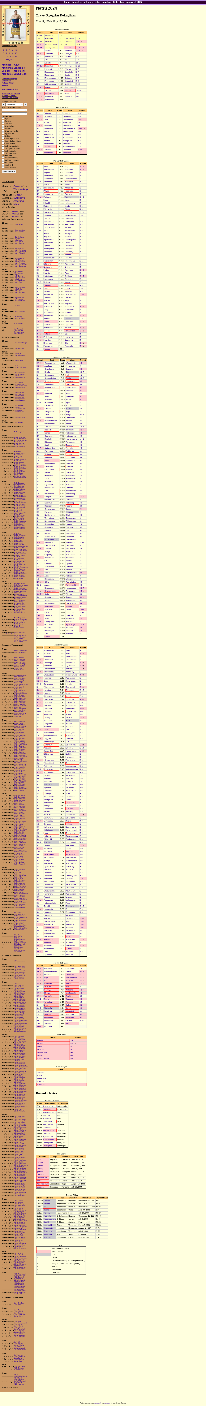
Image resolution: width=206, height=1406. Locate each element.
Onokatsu (48, 147)
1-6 (81, 191)
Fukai (46, 233)
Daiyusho (70, 879)
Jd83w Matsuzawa (20, 1180)
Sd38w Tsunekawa (20, 886)
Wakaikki (69, 952)
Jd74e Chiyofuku (19, 1175)
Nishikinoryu (50, 515)
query (130, 2)
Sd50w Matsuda (19, 833)
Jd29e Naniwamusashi (21, 1258)
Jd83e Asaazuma (19, 961)
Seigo (67, 334)
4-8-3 (39, 45)
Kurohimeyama (50, 303)
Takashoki (48, 306)
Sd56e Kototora (19, 892)
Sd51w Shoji (18, 760)
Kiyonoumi (49, 485)
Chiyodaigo (49, 524)
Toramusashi (49, 684)
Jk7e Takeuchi (18, 1355)
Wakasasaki (49, 1017)
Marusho (69, 405)
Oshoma (15, 216)
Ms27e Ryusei (18, 501)
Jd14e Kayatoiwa (19, 991)
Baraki (68, 720)
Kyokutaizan (71, 894)
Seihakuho (70, 975)
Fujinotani (70, 612)
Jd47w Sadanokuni (20, 1071)
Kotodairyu (48, 276)
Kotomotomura (43, 1058)
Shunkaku (70, 870)
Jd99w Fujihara (19, 1194)
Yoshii (67, 185)
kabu (122, 2)
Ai (45, 757)
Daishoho (67, 116)
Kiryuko (47, 173)
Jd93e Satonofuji (19, 1186)
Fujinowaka (70, 457)
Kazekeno (67, 153)
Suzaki (67, 288)
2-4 (71, 1052)
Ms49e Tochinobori (20, 569)
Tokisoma (48, 399)
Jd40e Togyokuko (19, 1261)
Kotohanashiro (50, 921)
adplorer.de (97, 1403)
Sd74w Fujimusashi (20, 776)
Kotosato (69, 469)
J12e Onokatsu (19, 348)
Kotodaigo (69, 270)
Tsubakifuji (48, 751)
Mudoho (47, 215)
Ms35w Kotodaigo (19, 637)
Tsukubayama (71, 675)
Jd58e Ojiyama (19, 1014)
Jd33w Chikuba (18, 1278)
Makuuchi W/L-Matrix (11, 94)
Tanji (46, 230)
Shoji (68, 515)
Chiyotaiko (70, 699)
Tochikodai (69, 243)
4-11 (80, 150)
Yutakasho (48, 328)
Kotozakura (69, 38)
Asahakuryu (69, 194)
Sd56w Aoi (17, 763)
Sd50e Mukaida (19, 758)
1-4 (71, 1040)
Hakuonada (49, 325)
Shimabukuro (49, 669)
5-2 (81, 167)
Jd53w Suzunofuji (19, 1011)
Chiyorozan (70, 690)
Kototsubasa (71, 478)
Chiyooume (70, 797)
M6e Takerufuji (18, 333)
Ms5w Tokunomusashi (21, 585)
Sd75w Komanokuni (20, 950)
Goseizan (41, 1084)
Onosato (17, 186)
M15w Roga (18, 282)
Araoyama (48, 346)
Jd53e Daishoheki (19, 1223)
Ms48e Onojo (18, 474)
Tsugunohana (71, 860)
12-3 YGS (80, 48)
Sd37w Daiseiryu (19, 884)
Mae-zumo (7, 74)
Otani (68, 372)
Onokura (69, 427)
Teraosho (48, 848)
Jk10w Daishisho (19, 1356)
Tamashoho (68, 137)
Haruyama (48, 194)
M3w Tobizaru (19, 289)
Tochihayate (71, 681)
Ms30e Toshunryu (19, 507)
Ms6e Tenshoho (19, 537)
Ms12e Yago (18, 540)
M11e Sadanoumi (20, 251)
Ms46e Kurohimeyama (21, 567)
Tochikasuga (49, 742)
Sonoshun (48, 879)
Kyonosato (48, 909)
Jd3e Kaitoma (18, 1201)
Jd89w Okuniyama (20, 1243)
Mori (67, 730)
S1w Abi (17, 238)
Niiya (46, 978)
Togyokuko (48, 769)
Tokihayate (49, 93)
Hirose (68, 848)
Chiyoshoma (68, 119)
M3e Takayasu (19, 273)
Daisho (47, 845)
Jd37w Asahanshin (20, 1062)
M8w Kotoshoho (20, 261)
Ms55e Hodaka (19, 572)
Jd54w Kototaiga (19, 1013)
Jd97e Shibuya (18, 1029)
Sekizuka (69, 621)
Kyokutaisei (49, 240)
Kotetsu (47, 334)
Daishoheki (48, 809)
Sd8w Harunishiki (19, 800)
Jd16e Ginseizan (19, 1207)
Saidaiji (69, 561)
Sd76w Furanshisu (20, 903)
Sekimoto (48, 984)
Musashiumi (49, 763)
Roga (67, 93)
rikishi (115, 2)
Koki (68, 375)
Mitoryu (48, 87)
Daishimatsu (71, 745)
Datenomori (70, 912)
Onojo (46, 309)
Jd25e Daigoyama (19, 1053)
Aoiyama (66, 144)
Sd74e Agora (18, 853)
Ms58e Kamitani (19, 578)
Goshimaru (49, 436)
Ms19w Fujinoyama (20, 591)
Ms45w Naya (18, 566)
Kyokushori (70, 775)
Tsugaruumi (70, 509)
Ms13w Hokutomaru (20, 589)
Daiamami (48, 113)
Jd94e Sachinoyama (20, 1108)
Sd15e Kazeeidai (19, 808)
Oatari (68, 800)
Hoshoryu (49, 38)
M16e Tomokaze (20, 318)
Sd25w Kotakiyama (20, 737)
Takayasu (49, 57)
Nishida (69, 421)
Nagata (47, 533)
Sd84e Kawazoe (19, 926)
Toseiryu (68, 258)
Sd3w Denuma (18, 723)
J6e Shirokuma (19, 396)
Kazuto (47, 291)
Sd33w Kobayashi (19, 743)
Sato (46, 491)
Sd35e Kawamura (19, 661)
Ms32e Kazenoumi (20, 465)
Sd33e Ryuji (18, 919)
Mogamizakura (51, 539)
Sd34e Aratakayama (20, 744)
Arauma (68, 328)
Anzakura (70, 714)
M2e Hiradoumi (19, 248)
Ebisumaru (49, 451)
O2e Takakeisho (19, 330)
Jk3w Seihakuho (19, 1303)
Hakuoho (66, 134)
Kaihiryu (47, 836)
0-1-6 (82, 212)
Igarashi (40, 1046)
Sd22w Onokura (19, 916)
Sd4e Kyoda (18, 871)
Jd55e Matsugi (18, 1076)
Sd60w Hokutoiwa (19, 767)
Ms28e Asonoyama (20, 554)
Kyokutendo (49, 854)
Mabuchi (69, 739)
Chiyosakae (49, 137)
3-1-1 (72, 1043)
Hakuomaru (49, 579)
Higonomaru (50, 387)
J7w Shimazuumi (20, 409)
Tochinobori (49, 313)
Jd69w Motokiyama (20, 1089)
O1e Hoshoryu (19, 237)
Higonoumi (69, 325)
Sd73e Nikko (18, 901)
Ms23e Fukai (18, 461)
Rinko (46, 322)
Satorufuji (48, 206)
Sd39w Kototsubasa (20, 693)
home (67, 2)
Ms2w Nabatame (19, 453)
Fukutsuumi (70, 555)
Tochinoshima (71, 657)
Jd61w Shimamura (20, 1230)
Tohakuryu (48, 122)
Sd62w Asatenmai (19, 844)
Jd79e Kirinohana (19, 1097)
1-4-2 (82, 439)
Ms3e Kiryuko (18, 455)
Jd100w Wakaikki (19, 1111)
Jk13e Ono (17, 1346)
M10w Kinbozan (20, 263)
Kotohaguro (70, 433)
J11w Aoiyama (19, 384)
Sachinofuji (70, 687)
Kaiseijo (68, 313)
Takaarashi (70, 600)
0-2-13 (39, 35)
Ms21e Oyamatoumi (20, 551)
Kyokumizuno (71, 439)
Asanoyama (49, 48)
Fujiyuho (47, 739)
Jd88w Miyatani (19, 1026)
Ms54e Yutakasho (19, 522)
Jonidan (6, 71)
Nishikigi (48, 69)
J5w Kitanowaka (20, 373)
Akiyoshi (68, 303)
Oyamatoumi (49, 227)
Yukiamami (48, 827)
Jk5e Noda (17, 1304)
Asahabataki (71, 582)
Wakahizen (49, 558)
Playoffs (10, 59)
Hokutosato (48, 830)
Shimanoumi (49, 144)
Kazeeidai (49, 405)
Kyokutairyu (70, 854)
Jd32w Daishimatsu (20, 999)
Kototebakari (49, 170)
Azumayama (71, 885)
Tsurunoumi (49, 857)
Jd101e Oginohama (20, 1031)
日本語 (138, 2)
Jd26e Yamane (18, 1136)
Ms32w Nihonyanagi (20, 440)
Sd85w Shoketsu (19, 907)
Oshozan (69, 615)
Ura (66, 60)
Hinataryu (70, 396)
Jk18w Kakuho (18, 1382)
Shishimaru (48, 754)
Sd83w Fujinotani (19, 784)
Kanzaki (68, 227)
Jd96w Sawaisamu (20, 1292)
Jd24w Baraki (18, 1051)
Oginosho (48, 430)
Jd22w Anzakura (19, 1050)
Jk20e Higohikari (19, 1384)
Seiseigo (47, 1014)
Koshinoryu (70, 672)
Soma (47, 396)
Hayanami (49, 475)
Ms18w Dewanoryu (20, 459)
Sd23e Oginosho (19, 814)
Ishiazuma (48, 702)
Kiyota (68, 399)
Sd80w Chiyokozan (20, 858)
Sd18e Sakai (18, 877)
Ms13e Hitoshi (18, 543)
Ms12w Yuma (18, 541)
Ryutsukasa (70, 666)
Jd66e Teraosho (19, 977)
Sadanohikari (50, 448)
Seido (68, 609)
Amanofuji (70, 1011)
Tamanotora (49, 882)
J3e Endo (18, 353)
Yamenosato (49, 650)
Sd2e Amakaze (19, 677)
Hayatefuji (70, 536)
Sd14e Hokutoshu (19, 806)
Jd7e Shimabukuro (20, 1122)
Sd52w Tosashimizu (20, 836)
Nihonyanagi (70, 261)
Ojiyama (47, 824)
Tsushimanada (69, 147)
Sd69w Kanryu (18, 849)
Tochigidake (49, 772)
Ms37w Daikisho (19, 638)
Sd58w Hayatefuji (19, 704)
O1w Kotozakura (20, 230)
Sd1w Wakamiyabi (20, 675)
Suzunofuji (70, 809)
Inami (46, 730)
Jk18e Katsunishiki (20, 1349)
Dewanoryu (69, 218)
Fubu (68, 742)
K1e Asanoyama (19, 332)
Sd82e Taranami (19, 859)
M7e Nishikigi (19, 299)
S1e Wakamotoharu (21, 306)
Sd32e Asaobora (19, 883)
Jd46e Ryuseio (18, 1151)
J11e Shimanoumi (20, 367)
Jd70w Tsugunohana (20, 1091)
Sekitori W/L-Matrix (10, 98)
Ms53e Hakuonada (20, 521)
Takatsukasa (49, 733)
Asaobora (48, 457)
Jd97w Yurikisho (19, 978)
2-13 (39, 96)
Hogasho (69, 463)
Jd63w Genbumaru (20, 1083)
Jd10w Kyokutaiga (19, 1124)
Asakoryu (67, 122)
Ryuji (47, 460)
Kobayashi (70, 460)
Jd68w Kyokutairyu (20, 1088)
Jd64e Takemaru (19, 1281)
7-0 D (39, 448)
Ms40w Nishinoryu (20, 512)
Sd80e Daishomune (20, 713)
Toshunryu (48, 255)
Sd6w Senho (18, 936)
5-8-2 (80, 131)
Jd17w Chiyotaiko (19, 1047)
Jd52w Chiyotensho (20, 1160)
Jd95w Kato (17, 1109)
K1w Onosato (19, 225)
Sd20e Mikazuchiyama (21, 684)
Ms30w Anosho (19, 557)
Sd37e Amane (18, 824)
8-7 (77, 69)
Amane (47, 472)
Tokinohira (69, 337)
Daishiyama (49, 927)
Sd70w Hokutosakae (20, 900)
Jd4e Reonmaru (19, 1036)
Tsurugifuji (48, 996)
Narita (46, 999)
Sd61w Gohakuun (19, 665)
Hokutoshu (49, 402)
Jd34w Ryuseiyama (20, 1000)
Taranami (48, 609)
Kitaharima (48, 176)
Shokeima (70, 906)
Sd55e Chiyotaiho (19, 702)
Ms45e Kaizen (18, 624)
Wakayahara (49, 936)
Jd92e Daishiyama (20, 1028)
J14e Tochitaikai (20, 377)
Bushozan (48, 116)
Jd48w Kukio (18, 1154)
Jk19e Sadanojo (19, 1369)
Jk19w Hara (18, 1361)
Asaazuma (18, 201)
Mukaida (48, 512)
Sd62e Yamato (18, 923)
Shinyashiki (49, 412)
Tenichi (47, 906)
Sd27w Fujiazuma (19, 740)
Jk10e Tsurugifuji (19, 1329)
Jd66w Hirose (18, 1231)
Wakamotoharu (51, 45)
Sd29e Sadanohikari (20, 651)
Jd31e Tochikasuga (20, 1213)
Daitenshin (49, 606)
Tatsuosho (49, 381)
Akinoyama (48, 316)
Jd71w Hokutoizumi (20, 1171)
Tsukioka (69, 778)
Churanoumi (70, 87)
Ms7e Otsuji (18, 456)
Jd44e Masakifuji (19, 1070)
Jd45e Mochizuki (19, 1006)
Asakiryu (69, 454)
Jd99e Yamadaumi (20, 1192)
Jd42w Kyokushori (19, 1003)
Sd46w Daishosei (19, 830)
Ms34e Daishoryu (19, 622)
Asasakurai (48, 924)
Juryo (17, 65)
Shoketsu (70, 618)
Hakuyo (47, 860)
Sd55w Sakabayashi (20, 761)
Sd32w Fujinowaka (20, 821)
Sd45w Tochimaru (19, 662)
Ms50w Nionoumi (19, 609)
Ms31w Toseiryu (19, 558)
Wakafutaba (49, 675)
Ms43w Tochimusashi (20, 640)
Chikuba (69, 748)
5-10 (78, 66)
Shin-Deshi (6, 81)
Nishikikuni (70, 815)
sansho (106, 2)
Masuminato (49, 687)
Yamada (40, 1055)
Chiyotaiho (49, 527)
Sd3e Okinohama (19, 869)
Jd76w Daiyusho (19, 1283)
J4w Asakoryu (19, 383)
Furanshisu (70, 591)
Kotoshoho (69, 72)
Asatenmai (70, 548)
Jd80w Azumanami (20, 1239)
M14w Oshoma (19, 243)
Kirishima (68, 42)
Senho (68, 378)
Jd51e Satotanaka (19, 1157)
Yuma (67, 200)
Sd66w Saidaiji (18, 772)
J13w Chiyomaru (20, 417)
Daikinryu (48, 708)
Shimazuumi (68, 131)
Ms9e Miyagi (18, 586)
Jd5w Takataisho (19, 1038)
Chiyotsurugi (71, 711)
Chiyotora (69, 249)
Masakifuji (48, 781)
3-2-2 (39, 585)
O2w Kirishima (18, 323)
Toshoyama (49, 567)
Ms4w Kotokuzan (19, 486)
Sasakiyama (50, 363)
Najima (68, 696)
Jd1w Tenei (17, 1118)
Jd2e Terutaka (18, 1253)
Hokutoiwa (70, 542)
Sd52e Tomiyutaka (20, 835)
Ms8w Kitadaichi (19, 538)
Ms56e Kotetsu (19, 575)
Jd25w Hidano (18, 996)
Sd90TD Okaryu (19, 670)
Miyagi (46, 191)
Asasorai (69, 631)
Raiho (47, 594)
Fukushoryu (70, 702)
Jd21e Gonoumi (19, 1277)
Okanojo (47, 717)
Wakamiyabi (71, 363)
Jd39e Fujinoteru (19, 1219)
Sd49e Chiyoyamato (20, 756)
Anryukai (47, 748)
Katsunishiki (49, 1020)
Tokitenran (49, 454)
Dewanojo (69, 340)
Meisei (67, 63)
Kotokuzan (69, 176)
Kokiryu (47, 806)
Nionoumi (68, 316)
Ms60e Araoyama (19, 528)
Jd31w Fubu (18, 1142)
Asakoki (68, 236)
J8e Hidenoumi (19, 397)
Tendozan (48, 252)
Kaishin (48, 409)
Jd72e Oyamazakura (20, 1172)
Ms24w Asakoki (19, 594)
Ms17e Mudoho (19, 545)
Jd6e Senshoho (19, 1202)
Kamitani (47, 340)
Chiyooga (48, 663)
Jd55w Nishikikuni (19, 972)
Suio (46, 634)
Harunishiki (70, 384)
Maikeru (69, 409)
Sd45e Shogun (18, 941)
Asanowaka (69, 224)
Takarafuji (68, 96)
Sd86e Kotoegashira (20, 928)
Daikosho (69, 990)
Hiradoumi (49, 54)
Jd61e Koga (18, 1228)
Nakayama (70, 1017)
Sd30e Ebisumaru (19, 817)
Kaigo (46, 270)
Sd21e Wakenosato (20, 811)
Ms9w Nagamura (19, 618)
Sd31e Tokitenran (19, 690)
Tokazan (69, 634)
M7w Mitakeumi (19, 258)
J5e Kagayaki (19, 360)
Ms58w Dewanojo (19, 527)
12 (6, 56)
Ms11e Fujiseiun (19, 432)
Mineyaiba (48, 209)
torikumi (87, 2)
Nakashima (41, 1078)
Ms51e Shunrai (19, 519)
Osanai (68, 297)
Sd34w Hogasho (19, 692)
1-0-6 (39, 615)
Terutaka (47, 654)
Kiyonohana (49, 469)
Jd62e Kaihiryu (18, 1082)
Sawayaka (48, 818)
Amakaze (48, 366)
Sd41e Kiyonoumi (19, 695)
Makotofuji (48, 1008)
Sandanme (19, 68)
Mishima (47, 975)
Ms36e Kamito (18, 442)
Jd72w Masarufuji (19, 1174)
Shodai (67, 75)
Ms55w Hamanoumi (20, 573)
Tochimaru (70, 497)
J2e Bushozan (19, 366)
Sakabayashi (71, 527)
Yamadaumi (49, 949)
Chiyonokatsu (50, 378)
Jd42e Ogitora (18, 1147)
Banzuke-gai (20, 74)
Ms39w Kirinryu (19, 603)
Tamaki (68, 1008)
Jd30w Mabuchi (19, 1058)
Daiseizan (69, 173)
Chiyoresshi (71, 539)
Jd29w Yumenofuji (19, 1140)
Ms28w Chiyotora (19, 555)
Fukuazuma (70, 772)
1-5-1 (82, 427)
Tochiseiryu (69, 252)
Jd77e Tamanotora (20, 1177)
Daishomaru (49, 179)
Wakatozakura (72, 784)
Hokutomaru (70, 203)
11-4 (39, 125)
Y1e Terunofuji (18, 329)
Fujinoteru (48, 766)
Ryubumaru (49, 588)
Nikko (47, 582)
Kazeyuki (48, 564)
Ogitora (47, 775)
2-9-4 (39, 87)
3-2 (71, 1058)
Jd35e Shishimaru (19, 1259)
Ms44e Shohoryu (19, 471)
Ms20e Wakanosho (20, 439)
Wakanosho (49, 224)
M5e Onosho (19, 276)
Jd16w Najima (18, 1208)
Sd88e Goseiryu (19, 787)
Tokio (47, 618)
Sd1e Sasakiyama (19, 721)
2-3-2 (39, 230)
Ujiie (67, 987)
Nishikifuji (68, 84)
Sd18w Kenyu (18, 938)
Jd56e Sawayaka (19, 1077)
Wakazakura (50, 500)
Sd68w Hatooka (19, 667)
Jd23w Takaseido (19, 968)
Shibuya (47, 943)
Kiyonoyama (49, 760)
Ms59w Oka (18, 611)
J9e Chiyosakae (20, 399)
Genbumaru (70, 839)
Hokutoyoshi (71, 660)
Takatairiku (70, 930)
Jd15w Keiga (18, 1128)
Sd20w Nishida (19, 809)
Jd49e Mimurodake (20, 1073)
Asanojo (69, 448)
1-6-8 (78, 42)
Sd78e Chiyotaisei (19, 778)
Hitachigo (48, 442)
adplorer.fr (107, 1403)
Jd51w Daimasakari (20, 1010)
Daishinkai (49, 542)
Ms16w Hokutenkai (19, 635)
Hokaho (68, 319)
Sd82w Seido (18, 906)
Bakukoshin (70, 818)
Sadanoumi (49, 81)
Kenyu (68, 415)
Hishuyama (48, 885)
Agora (47, 585)
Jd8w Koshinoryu (19, 1204)
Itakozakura (70, 969)
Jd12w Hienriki (18, 1255)
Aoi (67, 530)
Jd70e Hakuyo (18, 1017)
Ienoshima (70, 845)
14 (13, 56)
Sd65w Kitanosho (19, 770)
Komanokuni (71, 588)
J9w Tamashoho (20, 374)
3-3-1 (39, 182)
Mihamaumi (70, 708)
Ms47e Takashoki (19, 605)
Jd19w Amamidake (20, 1256)
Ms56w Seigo (18, 524)
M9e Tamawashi (20, 277)
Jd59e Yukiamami (19, 1080)
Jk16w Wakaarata (19, 1335)
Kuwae (47, 433)
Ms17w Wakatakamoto (21, 546)
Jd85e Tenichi (18, 1102)
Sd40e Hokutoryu (19, 826)
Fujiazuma (70, 442)
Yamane (47, 727)
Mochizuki (48, 784)
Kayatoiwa (48, 690)
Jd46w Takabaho (19, 1222)
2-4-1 (39, 316)
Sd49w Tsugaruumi (20, 942)
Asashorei (48, 714)
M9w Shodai (18, 279)
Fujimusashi (71, 585)
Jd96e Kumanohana (20, 1291)
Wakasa (47, 870)
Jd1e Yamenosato (19, 1116)
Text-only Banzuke (10, 89)
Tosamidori (69, 246)
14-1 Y (81, 128)
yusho (96, 2)
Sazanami (69, 279)
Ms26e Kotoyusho (19, 464)
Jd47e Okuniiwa (19, 1262)
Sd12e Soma (18, 872)
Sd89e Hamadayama (20, 788)
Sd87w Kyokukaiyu (20, 652)
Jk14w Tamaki (18, 1333)
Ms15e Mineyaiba (19, 492)
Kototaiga (70, 812)
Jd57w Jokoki (18, 1079)
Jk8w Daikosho (19, 1313)
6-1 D (82, 975)
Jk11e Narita (18, 1358)
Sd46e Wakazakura (20, 699)
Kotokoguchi (71, 993)
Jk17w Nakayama (19, 1336)
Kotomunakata (50, 903)
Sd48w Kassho (19, 890)
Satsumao (48, 969)
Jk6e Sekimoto (18, 1326)
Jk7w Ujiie (17, 1342)
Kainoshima (69, 309)
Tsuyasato (41, 1072)
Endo (46, 119)
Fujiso (47, 612)
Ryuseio (47, 787)
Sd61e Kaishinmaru (20, 842)
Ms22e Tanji (17, 592)
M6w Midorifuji (19, 297)
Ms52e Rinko (18, 625)
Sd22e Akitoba (18, 812)
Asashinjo (69, 346)
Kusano (47, 349)
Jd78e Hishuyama (19, 1096)
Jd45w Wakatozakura (20, 1220)
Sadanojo (48, 1023)
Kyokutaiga (70, 678)
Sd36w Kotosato (19, 823)
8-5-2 (80, 125)
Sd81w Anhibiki (19, 782)
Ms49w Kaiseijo (19, 518)
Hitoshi (47, 203)
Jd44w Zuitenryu (19, 1005)
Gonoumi (47, 711)
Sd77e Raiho (18, 951)
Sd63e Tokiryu (18, 846)
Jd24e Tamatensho (20, 1134)
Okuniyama (70, 918)
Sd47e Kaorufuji (19, 832)
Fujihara (69, 949)
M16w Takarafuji (20, 253)
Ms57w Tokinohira (19, 525)
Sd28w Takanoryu (19, 741)
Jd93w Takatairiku (19, 1188)
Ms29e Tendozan (19, 504)
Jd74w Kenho (18, 1234)
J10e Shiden (19, 376)
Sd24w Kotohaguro (20, 686)
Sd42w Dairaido (19, 752)
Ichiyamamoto (50, 84)
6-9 (77, 54)
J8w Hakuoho (19, 410)
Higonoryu (48, 915)
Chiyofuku (48, 873)
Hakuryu (47, 990)
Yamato (48, 548)
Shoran (47, 573)
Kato (68, 936)
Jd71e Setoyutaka (19, 1233)
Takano (69, 597)
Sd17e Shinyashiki (20, 875)
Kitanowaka (68, 125)
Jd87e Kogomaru (19, 1183)
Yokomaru (70, 485)
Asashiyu (68, 291)
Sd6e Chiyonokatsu (20, 798)
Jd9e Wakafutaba (19, 1205)
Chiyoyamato (50, 509)
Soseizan (48, 1011)
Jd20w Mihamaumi (20, 1048)
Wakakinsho (49, 488)
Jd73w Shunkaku (19, 1019)
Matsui (46, 288)
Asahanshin (70, 760)
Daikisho (68, 276)
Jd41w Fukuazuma (20, 1068)
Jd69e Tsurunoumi (20, 1169)
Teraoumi (70, 628)
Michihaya (48, 851)
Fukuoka (69, 1002)
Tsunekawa (70, 475)
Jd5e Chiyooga (19, 985)
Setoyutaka (48, 863)
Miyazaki (40, 1049)
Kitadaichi (69, 188)
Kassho (69, 506)
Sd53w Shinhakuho (20, 839)
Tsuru (47, 570)
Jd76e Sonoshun (19, 1237)
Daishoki (48, 439)
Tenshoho (48, 182)
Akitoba (48, 427)
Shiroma (47, 264)
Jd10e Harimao (19, 988)
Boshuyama (70, 733)
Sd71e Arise (17, 948)
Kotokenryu (48, 212)
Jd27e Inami (18, 969)
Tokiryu (47, 551)
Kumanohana (49, 939)
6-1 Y (39, 981)
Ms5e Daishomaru (19, 535)
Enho (46, 952)
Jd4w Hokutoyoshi (19, 1121)
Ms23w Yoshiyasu (19, 498)
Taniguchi (48, 600)
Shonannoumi (50, 78)
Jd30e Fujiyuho (19, 997)
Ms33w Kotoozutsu (20, 560)
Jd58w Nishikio (19, 1162)
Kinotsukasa (71, 387)
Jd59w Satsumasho (20, 1163)
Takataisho (70, 663)
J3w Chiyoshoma (20, 355)
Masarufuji (70, 866)
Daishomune (50, 603)
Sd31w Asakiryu (19, 820)
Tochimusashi (70, 294)
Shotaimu (70, 727)
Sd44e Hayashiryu (20, 920)
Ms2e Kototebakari (20, 583)
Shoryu (47, 993)
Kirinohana (48, 888)
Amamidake (70, 705)
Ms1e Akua (17, 534)
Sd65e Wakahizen (19, 898)
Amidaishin (48, 1002)
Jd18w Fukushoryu (20, 1130)
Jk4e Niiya (17, 1321)
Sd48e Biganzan (19, 889)
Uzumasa (69, 999)
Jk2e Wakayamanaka (20, 1376)
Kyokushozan (50, 591)
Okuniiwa (48, 790)
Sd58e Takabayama (20, 766)
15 (16, 56)
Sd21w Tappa (18, 878)
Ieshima (48, 478)
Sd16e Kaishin (18, 683)
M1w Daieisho (19, 231)
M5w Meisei (18, 240)
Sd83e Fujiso (18, 668)
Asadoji (47, 897)
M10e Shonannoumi (21, 250)
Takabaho (70, 787)
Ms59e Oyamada (19, 445)
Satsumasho (71, 827)
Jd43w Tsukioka (19, 1150)
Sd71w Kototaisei (19, 850)
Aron (68, 393)
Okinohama (49, 369)
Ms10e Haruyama (19, 588)
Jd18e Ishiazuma (19, 993)
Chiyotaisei (49, 597)
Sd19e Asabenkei (19, 939)
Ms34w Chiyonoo (19, 509)
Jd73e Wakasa (18, 1092)
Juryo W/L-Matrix (9, 96)
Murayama (70, 366)
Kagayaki (48, 125)
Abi (66, 45)
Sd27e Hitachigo (19, 738)
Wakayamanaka (50, 972)
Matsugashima (72, 769)
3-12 (39, 99)
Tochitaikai (48, 153)
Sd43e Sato (17, 827)
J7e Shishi (18, 407)
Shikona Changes (9, 79)
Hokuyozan (48, 800)
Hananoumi (49, 221)
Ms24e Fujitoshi (19, 462)
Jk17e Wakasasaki (20, 1381)
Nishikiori (69, 927)
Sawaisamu (70, 939)
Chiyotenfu (70, 418)
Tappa (68, 424)
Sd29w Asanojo (19, 881)
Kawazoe (48, 615)
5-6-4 (80, 134)
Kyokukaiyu (19, 198)
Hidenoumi (48, 134)
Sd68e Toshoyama (20, 708)
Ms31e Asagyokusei (20, 621)
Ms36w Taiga (18, 599)
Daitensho (70, 763)
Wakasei (47, 918)
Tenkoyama (70, 946)
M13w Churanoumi (20, 266)
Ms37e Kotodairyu (19, 600)
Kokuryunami (71, 830)
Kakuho (69, 1020)
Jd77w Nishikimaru (20, 1094)
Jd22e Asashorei (19, 1133)
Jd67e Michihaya (19, 1265)
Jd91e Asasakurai (19, 1245)
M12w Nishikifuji (20, 300)
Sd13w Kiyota (18, 681)
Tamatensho (49, 720)
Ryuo (68, 402)
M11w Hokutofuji (20, 280)
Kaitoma (47, 657)
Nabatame (69, 170)
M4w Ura (17, 274)
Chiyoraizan (49, 375)
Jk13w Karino (18, 1316)
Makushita (7, 68)
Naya (67, 300)
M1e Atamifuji (19, 271)
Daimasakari (71, 803)
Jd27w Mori (17, 1137)
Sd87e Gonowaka (19, 862)
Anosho (68, 255)
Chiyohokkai (49, 672)
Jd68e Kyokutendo (20, 1168)
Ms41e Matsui (18, 513)
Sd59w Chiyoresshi (20, 895)
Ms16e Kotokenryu (20, 495)
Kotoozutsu (69, 264)
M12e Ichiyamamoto (21, 264)
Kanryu (69, 570)
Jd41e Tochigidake (20, 971)
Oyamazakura (49, 866)
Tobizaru (68, 57)
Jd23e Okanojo (19, 1211)
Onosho (48, 63)
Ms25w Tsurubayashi (20, 596)
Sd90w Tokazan (19, 790)
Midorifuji (68, 66)
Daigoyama (48, 723)
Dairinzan (70, 451)
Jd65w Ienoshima (19, 975)
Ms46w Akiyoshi (19, 516)
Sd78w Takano (18, 856)
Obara (67, 209)
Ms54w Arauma (19, 627)
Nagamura (69, 191)
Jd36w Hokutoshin (20, 1145)
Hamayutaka (70, 230)
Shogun (48, 497)
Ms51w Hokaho (18, 641)
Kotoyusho (48, 243)
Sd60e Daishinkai (19, 944)
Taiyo (68, 412)
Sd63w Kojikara (19, 769)
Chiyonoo (68, 267)
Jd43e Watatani (19, 1148)
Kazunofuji (70, 921)
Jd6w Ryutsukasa (19, 987)
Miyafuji (40, 1043)
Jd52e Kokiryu (18, 1159)
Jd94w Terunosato (19, 1189)
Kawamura (49, 466)
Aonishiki (47, 285)
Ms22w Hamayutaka (20, 619)
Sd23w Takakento (19, 659)
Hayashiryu (49, 494)
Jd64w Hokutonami (20, 1085)
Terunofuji (49, 35)
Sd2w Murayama (19, 795)
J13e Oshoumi (19, 412)
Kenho (68, 873)
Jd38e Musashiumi (20, 1064)
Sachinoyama (49, 933)
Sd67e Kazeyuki (19, 847)
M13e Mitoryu (19, 316)
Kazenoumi (48, 261)
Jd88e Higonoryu (19, 1185)
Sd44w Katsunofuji (20, 753)
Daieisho (68, 51)
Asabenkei (49, 418)
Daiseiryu (70, 472)
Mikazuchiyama (51, 421)
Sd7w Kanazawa (19, 725)
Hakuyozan (67, 141)
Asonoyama (49, 249)
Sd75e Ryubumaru (20, 855)
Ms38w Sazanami (19, 561)
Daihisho (48, 393)
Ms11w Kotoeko (11, 634)
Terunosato (70, 933)
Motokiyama (71, 857)
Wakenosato (50, 424)
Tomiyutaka (49, 518)
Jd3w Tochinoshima (20, 1119)
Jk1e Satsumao (18, 1375)
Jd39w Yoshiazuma (20, 1065)
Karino (68, 1005)
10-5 (39, 38)
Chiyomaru (67, 150)
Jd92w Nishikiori (19, 1289)
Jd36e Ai (16, 1061)
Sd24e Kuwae (18, 815)
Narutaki (47, 218)
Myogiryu (67, 113)
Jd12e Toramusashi (20, 1274)
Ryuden (48, 90)
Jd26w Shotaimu (19, 1054)
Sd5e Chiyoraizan (19, 797)
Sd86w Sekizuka (19, 785)
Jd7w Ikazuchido (19, 966)
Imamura (69, 981)
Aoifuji (39, 1075)
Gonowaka (49, 624)
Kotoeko (68, 197)
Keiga (68, 693)
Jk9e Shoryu (18, 1327)
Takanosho (49, 72)
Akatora (69, 594)
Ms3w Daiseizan (19, 483)
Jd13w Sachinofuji (19, 1042)
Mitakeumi (69, 69)
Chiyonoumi (49, 188)
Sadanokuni (70, 790)
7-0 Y (39, 197)
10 (16, 53)
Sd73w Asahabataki (20, 775)
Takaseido (70, 717)
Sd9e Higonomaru (19, 678)
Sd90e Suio (17, 716)
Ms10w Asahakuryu (20, 489)
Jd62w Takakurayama (21, 1165)
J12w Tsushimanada (21, 386)
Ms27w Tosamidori (20, 503)
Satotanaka (48, 803)
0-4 (71, 1055)
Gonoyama (69, 54)
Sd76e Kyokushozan (20, 925)
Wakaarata (70, 1014)
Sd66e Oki (17, 707)
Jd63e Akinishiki (19, 1166)
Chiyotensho (71, 806)
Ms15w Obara (18, 493)
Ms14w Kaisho (18, 490)
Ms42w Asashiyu (19, 515)
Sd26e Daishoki (19, 687)
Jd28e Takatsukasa (20, 1139)
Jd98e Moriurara (19, 1246)
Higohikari (48, 1026)
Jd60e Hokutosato (19, 1280)
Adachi (68, 903)
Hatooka (69, 567)
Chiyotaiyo (49, 555)
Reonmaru (48, 660)
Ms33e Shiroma (19, 467)
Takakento (70, 430)
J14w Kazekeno (20, 387)
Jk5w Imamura (18, 1324)
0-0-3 (82, 197)
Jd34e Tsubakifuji (19, 1216)
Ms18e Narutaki (19, 548)
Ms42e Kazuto (18, 470)
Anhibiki (69, 606)
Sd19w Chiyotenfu (19, 735)
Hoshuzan (69, 322)
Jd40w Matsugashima (21, 1067)
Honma (47, 693)
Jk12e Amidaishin (19, 1332)
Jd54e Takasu (18, 1074)
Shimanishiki (71, 579)
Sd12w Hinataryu (19, 680)
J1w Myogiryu (19, 422)
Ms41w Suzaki (18, 563)
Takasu (47, 812)
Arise (47, 576)
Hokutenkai (69, 212)
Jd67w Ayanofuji (19, 1086)
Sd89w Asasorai (19, 929)
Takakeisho (49, 42)
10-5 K (79, 90)
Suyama (69, 466)
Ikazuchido (70, 669)
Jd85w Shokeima (19, 1284)
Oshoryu (47, 282)
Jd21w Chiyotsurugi (20, 1210)
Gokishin (69, 754)
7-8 (38, 51)
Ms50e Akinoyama (20, 608)
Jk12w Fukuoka (19, 1345)
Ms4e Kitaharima (19, 484)
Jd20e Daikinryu (19, 1131)
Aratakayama (50, 463)
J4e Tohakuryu (19, 394)
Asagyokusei (49, 258)
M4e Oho (17, 290)
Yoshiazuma (71, 766)
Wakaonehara (49, 891)
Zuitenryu (70, 781)
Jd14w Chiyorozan (19, 1275)
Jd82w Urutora (18, 1240)
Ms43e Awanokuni (19, 564)
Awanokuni (48, 294)
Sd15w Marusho (19, 732)
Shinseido (70, 888)
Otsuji (46, 185)
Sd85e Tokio (18, 861)
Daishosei (70, 500)
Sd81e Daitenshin (19, 904)
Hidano (69, 723)
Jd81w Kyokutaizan (20, 1179)
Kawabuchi (70, 533)
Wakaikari (69, 182)
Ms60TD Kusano (19, 446)
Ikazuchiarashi (71, 978)
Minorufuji (70, 924)
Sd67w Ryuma (18, 773)
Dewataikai (48, 821)
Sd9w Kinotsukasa (20, 726)
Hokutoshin (70, 757)
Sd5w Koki (17, 913)
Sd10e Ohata (18, 801)
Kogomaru (48, 912)
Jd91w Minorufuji (19, 1287)
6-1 (38, 206)
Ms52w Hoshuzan (19, 570)
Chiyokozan (71, 603)
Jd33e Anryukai (19, 1059)
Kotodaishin (69, 306)
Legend (5, 85)
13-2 (39, 147)
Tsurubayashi (70, 240)
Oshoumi (47, 150)
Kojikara (69, 551)
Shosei (68, 972)
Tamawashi (49, 75)
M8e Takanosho (19, 260)
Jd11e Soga (18, 990)
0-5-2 (39, 188)
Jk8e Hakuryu (18, 1343)
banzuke (76, 2)
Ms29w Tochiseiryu (20, 506)
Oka (66, 343)
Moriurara (48, 946)
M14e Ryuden (19, 241)
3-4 (38, 167)
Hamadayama (50, 631)
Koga (46, 833)
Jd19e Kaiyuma (19, 994)
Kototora (48, 530)
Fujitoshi (47, 236)
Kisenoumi (70, 482)
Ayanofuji (69, 851)
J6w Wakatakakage (21, 343)
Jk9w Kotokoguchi (19, 1314)
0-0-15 (39, 48)
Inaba (68, 654)
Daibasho (48, 876)
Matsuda (69, 512)
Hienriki (69, 684)
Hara (68, 1023)
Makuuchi (7, 65)
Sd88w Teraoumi (19, 864)
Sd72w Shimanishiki (20, 852)
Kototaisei (70, 576)
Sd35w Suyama (19, 746)
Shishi (46, 131)
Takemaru (48, 842)
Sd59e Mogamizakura (21, 894)
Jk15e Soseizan (19, 1368)
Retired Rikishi (8, 83)
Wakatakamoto (71, 215)
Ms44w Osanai (18, 473)
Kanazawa (70, 381)
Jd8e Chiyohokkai (19, 1039)
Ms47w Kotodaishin (20, 606)
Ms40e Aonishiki (19, 443)
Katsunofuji (70, 494)
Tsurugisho (49, 99)
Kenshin (69, 390)
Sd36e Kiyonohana (20, 747)
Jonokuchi (19, 71)
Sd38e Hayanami (19, 749)
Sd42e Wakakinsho (20, 698)
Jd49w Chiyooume (20, 1264)
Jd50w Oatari (18, 1156)
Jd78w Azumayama (20, 1267)
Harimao (47, 678)
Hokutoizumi (71, 863)
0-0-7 (82, 270)
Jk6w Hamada (18, 1311)
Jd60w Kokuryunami (20, 1226)
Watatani (47, 778)
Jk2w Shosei (18, 1378)
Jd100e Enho (18, 1294)
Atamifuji (48, 51)
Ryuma (69, 564)
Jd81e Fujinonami (19, 1025)
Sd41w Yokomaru (19, 696)
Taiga (67, 273)
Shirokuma (48, 128)
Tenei (68, 650)
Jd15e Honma (18, 1044)
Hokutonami (71, 842)
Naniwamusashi (50, 736)
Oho (46, 60)
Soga (46, 681)
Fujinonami (48, 894)
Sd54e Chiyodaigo (20, 664)
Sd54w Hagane (19, 922)
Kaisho (67, 206)
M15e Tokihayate (20, 292)
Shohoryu (48, 297)
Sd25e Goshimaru (19, 880)
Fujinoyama (69, 221)
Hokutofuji (69, 81)
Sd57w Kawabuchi (20, 764)
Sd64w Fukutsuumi (20, 705)
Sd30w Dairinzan (19, 818)
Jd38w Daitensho (19, 1217)
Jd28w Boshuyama (20, 1056)
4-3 (81, 173)
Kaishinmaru (50, 545)
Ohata (47, 390)
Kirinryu (68, 282)
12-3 (39, 119)
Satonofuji (48, 930)
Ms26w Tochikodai (20, 597)
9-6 (38, 54)
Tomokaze (49, 96)
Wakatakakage (20, 189)
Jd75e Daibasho (19, 1236)
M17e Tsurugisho (20, 311)
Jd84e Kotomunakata (20, 1100)
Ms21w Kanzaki (19, 552)
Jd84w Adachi (18, 1182)
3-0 (71, 1046)
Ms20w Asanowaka (20, 497)
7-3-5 (39, 57)
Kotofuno (69, 955)
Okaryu (47, 637)
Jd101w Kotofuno (19, 1195)
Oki (46, 561)
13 (9, 56)
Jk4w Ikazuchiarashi (20, 1323)
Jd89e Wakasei (19, 1105)
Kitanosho (70, 558)
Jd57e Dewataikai (19, 974)
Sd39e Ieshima (19, 750)
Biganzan (48, 506)
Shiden (47, 141)
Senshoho (48, 666)
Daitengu (47, 793)
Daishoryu (48, 267)
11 (3, 56)
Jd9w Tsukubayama (20, 1041)
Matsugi (47, 815)
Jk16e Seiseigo (19, 1359)
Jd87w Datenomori (20, 1103)
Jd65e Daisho (18, 1016)
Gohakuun (70, 545)
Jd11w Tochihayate (20, 1125)
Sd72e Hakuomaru (20, 710)
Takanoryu (70, 445)
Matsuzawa (70, 900)
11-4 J (78, 38)
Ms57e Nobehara (19, 576)
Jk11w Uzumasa (19, 1330)
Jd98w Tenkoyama (20, 1248)
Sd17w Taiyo (18, 734)
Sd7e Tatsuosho (19, 657)
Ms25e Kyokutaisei (20, 500)
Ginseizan (48, 696)
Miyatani (69, 915)
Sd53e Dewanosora (20, 838)
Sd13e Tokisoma (19, 804)
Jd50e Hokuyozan (19, 1008)
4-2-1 (39, 288)
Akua (46, 167)
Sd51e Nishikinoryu (20, 701)
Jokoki (68, 821)
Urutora (69, 897)
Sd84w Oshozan (19, 715)
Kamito (47, 273)
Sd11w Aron (18, 803)
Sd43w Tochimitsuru (20, 829)
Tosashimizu (71, 518)
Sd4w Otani (17, 935)
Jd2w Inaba (17, 984)
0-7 (38, 497)
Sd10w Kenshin (19, 728)
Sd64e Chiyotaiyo (19, 897)
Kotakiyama (71, 436)
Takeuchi (47, 987)
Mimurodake (49, 797)
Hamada (69, 984)
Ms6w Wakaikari (19, 487)
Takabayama (50, 536)
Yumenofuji (70, 736)
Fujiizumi (40, 1081)
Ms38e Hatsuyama (20, 468)
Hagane (69, 524)
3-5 (81, 1002)
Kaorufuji (48, 503)
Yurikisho (69, 943)
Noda (16, 204)
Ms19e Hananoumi (20, 549)
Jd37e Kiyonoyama (20, 1002)
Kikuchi (40, 1040)
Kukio (68, 793)
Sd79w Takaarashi (20, 781)
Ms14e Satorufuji (19, 437)
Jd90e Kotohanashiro (20, 1106)
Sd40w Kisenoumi (19, 887)
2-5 (38, 170)
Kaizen (47, 300)
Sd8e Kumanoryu (19, 914)
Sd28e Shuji (18, 689)
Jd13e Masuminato (20, 1127)
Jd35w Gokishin (19, 1144)
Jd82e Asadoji (18, 1099)
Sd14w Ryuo (18, 731)
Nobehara (48, 337)
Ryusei (47, 246)
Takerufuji (49, 66)
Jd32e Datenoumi (19, 1214)
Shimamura (70, 833)
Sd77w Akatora (19, 712)
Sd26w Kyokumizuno (20, 917)
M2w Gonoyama (20, 287)
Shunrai (47, 319)
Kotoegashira (50, 621)
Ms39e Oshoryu (19, 602)
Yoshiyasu (69, 233)
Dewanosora (50, 521)
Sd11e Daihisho (19, 729)
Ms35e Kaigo (18, 510)
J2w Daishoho (19, 406)
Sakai (47, 415)
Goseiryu (48, 628)
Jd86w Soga (18, 1242)
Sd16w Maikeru (19, 874)
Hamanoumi (70, 331)
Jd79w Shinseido (19, 1022)
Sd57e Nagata (18, 841)
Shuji (47, 445)
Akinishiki (48, 839)
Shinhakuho (71, 521)
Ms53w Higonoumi (20, 477)
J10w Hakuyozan (20, 400)
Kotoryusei (48, 699)
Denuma (69, 369)
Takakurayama (72, 836)
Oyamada (48, 343)
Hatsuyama (48, 279)
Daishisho (70, 996)
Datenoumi (48, 745)
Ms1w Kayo (17, 452)
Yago (46, 200)
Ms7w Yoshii (18, 458)
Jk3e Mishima (18, 1310)
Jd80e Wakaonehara (20, 1023)
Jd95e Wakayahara (20, 1191)
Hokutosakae (71, 573)
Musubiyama (42, 1052)
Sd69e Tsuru (18, 945)
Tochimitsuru (71, 491)
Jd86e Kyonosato (19, 1268)
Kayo (67, 167)
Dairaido (69, 488)
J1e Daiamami (19, 393)
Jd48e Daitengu (19, 1153)
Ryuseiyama (71, 751)
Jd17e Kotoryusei (19, 1045)
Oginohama (49, 955)
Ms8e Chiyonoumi (19, 632)
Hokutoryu (49, 482)
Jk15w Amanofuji (19, 1348)
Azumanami (70, 891)
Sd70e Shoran (18, 947)
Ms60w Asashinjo (19, 612)
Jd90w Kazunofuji (19, 1286)
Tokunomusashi (71, 179)
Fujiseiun (17, 195)
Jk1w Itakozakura (19, 1366)
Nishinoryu (69, 285)
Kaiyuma (47, 705)
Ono (46, 1005)
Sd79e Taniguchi (19, 779)
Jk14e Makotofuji (19, 1379)
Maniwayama (71, 876)
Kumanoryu (49, 384)
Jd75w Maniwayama (20, 1020)
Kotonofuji (70, 503)
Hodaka (47, 331)
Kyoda (47, 372)
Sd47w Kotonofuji (19, 755)
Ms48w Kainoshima (20, 476)
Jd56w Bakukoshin (20, 1225)
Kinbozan (68, 78)
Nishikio (69, 824)
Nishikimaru (70, 882)
